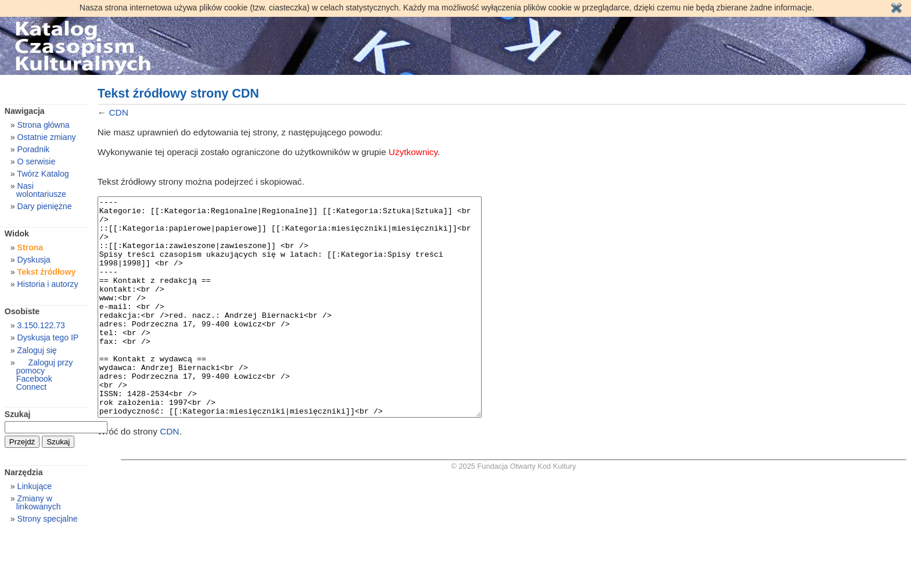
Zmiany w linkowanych (38, 502)
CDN (118, 112)
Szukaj (18, 414)
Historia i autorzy (47, 284)
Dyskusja (34, 259)
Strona (30, 247)
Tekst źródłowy (46, 271)
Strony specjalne (47, 518)
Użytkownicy (413, 152)
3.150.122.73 (41, 325)
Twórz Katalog (43, 173)
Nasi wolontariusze (41, 190)
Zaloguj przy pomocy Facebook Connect (44, 375)
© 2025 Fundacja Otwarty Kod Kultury (513, 509)
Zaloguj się (37, 350)
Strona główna (43, 125)
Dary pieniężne (44, 206)
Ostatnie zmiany (46, 137)
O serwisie (36, 161)
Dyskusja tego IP (48, 337)
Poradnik (33, 149)
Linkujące (34, 486)
